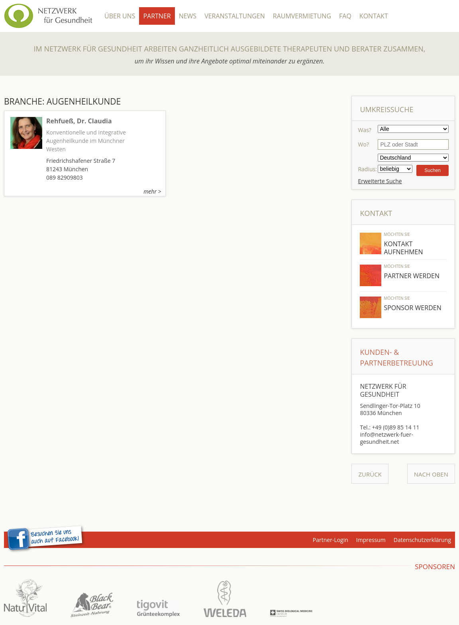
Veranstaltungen (234, 16)
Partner (157, 16)
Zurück (369, 474)
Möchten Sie (397, 234)
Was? (364, 130)
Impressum (371, 540)
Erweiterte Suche (380, 181)
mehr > (152, 191)
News (187, 16)
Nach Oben (431, 474)
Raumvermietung (302, 16)
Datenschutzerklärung (422, 540)
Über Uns (119, 16)
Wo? (363, 144)
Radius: (367, 169)
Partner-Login (330, 540)
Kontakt (373, 16)
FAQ (345, 16)
